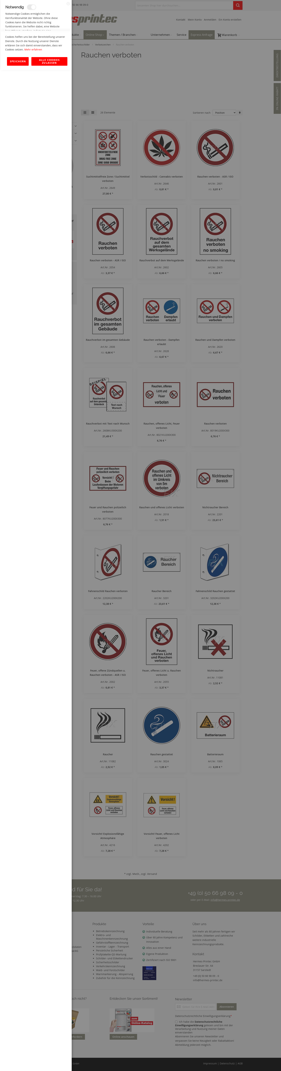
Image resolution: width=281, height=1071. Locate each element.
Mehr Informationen (55, 38)
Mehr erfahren (33, 1050)
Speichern (18, 1062)
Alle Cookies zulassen (49, 1062)
